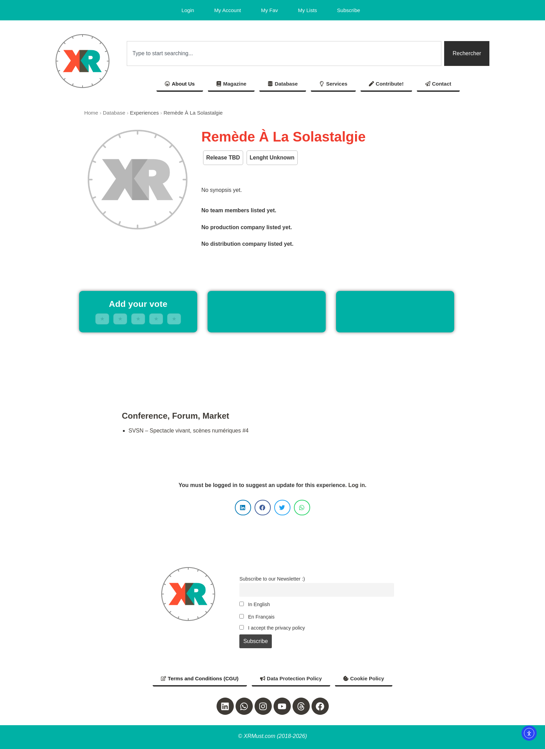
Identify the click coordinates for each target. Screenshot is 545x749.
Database (114, 113)
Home (91, 113)
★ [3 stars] (138, 319)
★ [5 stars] (174, 319)
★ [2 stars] (120, 319)
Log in (356, 485)
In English (254, 604)
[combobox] (284, 53)
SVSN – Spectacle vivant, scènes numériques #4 (188, 431)
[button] (243, 507)
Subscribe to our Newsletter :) (272, 579)
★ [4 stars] (156, 319)
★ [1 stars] (102, 319)
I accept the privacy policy (272, 628)
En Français (257, 617)
